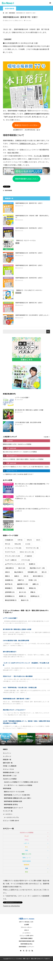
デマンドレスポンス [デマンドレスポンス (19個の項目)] (12, 556)
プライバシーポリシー (26, 927)
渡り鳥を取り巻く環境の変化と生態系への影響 (17, 629)
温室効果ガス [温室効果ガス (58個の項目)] (22, 584)
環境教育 (26, 865)
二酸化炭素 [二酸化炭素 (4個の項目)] (9, 568)
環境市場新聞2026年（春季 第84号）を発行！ (17, 699)
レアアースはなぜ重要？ (10, 618)
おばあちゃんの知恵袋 (9, 779)
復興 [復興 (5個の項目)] (16, 576)
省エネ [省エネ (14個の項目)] (22, 592)
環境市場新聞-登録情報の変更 (13, 801)
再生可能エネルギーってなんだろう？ (14, 710)
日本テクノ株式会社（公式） (26, 922)
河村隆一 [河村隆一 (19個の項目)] (32, 580)
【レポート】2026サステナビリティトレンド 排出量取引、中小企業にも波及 (26, 664)
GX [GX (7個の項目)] (38, 540)
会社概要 (26, 924)
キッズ (26, 836)
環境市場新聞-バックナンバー (26, 946)
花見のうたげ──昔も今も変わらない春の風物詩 (18, 676)
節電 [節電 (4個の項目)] (33, 592)
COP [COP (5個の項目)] (20, 540)
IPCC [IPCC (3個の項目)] (7, 544)
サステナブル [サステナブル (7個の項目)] (10, 552)
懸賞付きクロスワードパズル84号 (14, 792)
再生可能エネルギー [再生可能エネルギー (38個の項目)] (37, 568)
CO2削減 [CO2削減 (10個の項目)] (9, 540)
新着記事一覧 (7, 759)
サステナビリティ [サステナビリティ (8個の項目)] (32, 548)
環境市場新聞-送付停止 (11, 804)
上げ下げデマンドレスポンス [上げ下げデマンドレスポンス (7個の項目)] (14, 564)
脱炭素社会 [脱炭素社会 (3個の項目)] (35, 596)
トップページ (7, 756)
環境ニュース (27, 858)
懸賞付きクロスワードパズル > (26, 125)
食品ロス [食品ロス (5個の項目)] (24, 600)
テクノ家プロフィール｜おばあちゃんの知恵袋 (18, 785)
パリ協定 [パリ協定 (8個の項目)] (28, 556)
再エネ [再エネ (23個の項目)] (21, 568)
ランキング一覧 (7, 811)
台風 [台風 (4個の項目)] (7, 572)
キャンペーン (7, 753)
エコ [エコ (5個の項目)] (27, 544)
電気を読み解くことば (9, 776)
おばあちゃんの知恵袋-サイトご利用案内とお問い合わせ (21, 782)
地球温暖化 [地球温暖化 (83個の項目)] (32, 572)
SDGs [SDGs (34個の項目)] (18, 544)
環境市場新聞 (9, 9)
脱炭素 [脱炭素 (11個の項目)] (22, 596)
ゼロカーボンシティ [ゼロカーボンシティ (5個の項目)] (27, 552)
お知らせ (26, 930)
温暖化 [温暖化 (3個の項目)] (35, 584)
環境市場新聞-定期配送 (26, 938)
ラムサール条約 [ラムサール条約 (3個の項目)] (10, 560)
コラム (26, 840)
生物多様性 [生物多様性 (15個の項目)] (9, 592)
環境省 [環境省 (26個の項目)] (32, 588)
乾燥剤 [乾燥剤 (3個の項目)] (32, 564)
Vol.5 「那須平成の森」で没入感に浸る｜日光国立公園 (19, 687)
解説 (26, 872)
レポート (26, 843)
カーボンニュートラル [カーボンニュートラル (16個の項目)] (13, 548)
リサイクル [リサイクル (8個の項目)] (25, 560)
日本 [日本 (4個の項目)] (26, 576)
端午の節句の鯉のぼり (9, 652)
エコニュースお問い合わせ (11, 820)
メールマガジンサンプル (11, 817)
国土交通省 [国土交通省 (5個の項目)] (18, 572)
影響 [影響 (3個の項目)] (7, 576)
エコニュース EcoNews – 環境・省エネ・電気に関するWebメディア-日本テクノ (26, 611)
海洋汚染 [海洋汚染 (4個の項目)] (8, 584)
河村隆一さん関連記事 (9, 766)
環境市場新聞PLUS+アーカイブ (13, 808)
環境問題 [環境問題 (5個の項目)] (20, 588)
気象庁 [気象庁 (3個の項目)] (21, 580)
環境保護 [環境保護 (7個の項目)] (8, 588)
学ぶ (26, 847)
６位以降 (46, 437)
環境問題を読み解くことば (11, 772)
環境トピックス (26, 854)
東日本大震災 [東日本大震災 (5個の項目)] (38, 576)
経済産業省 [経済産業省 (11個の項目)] (9, 596)
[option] (9, 739)
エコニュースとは (8, 769)
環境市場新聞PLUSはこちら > (26, 179)
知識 (26, 868)
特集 (26, 850)
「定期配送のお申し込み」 (27, 143)
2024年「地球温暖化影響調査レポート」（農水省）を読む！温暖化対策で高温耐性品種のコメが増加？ (26, 722)
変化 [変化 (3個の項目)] (44, 572)
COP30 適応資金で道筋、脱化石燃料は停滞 (16, 640)
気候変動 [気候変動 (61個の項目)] (9, 580)
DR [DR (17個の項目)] (29, 540)
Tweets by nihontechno (11, 906)
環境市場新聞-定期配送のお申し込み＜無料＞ (17, 798)
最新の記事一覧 (7, 763)
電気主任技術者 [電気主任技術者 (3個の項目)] (10, 600)
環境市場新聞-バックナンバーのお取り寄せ (17, 795)
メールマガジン (7, 814)
